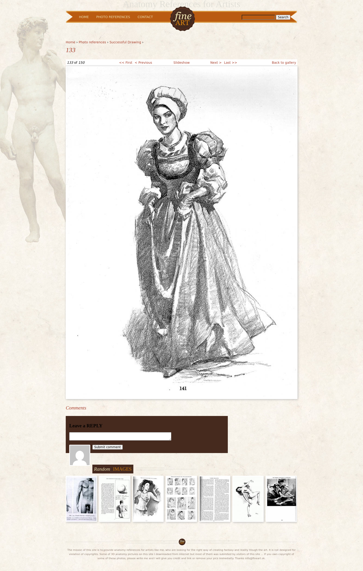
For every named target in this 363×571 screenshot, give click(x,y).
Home (70, 42)
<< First (125, 62)
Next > (216, 62)
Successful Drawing (125, 42)
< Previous (143, 62)
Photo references (92, 42)
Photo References (113, 17)
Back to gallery (284, 62)
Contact (145, 17)
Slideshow (181, 62)
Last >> (230, 62)
